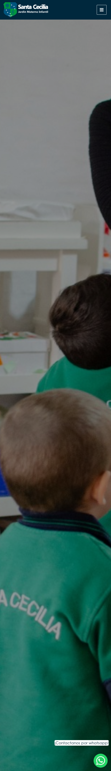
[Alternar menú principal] (102, 10)
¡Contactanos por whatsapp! (81, 743)
